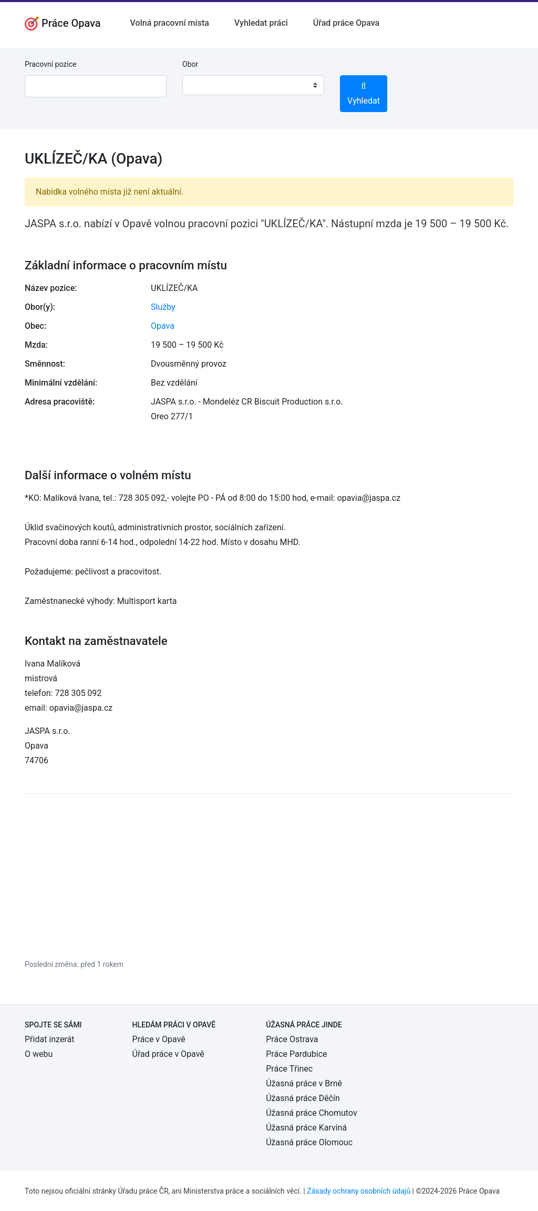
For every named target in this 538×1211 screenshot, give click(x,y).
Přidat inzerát (49, 1039)
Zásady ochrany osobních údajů (358, 1191)
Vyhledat (363, 94)
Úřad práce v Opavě (168, 1054)
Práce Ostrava (292, 1039)
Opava (162, 326)
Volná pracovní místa (169, 23)
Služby (163, 307)
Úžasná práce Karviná (306, 1128)
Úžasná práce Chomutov (311, 1113)
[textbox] (204, 85)
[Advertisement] (269, 876)
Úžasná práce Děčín (303, 1098)
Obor (190, 64)
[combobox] (253, 85)
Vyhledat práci (261, 23)
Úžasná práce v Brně (304, 1083)
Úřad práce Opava (346, 23)
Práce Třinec (289, 1069)
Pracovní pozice (50, 64)
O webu (39, 1054)
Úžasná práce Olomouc (309, 1142)
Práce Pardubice (296, 1054)
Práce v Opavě (158, 1039)
